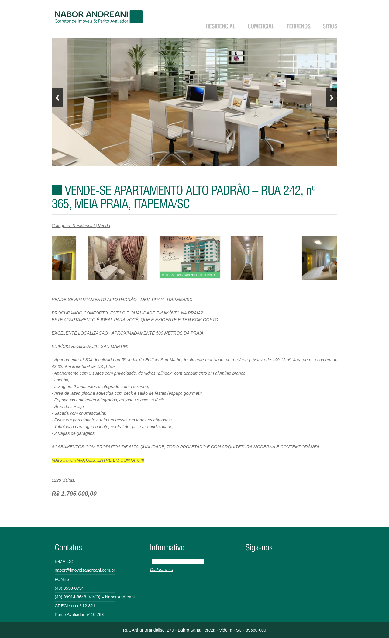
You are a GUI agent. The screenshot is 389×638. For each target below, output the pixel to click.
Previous (57, 97)
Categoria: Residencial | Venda (81, 225)
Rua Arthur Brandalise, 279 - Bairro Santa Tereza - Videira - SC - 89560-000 (194, 630)
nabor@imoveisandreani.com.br (85, 570)
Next (331, 97)
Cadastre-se (161, 569)
